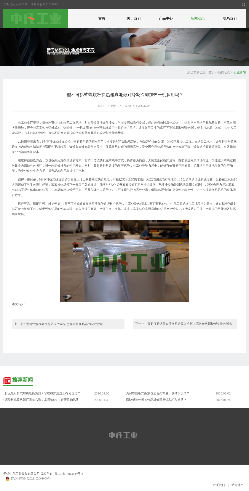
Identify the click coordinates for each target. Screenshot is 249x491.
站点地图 (237, 485)
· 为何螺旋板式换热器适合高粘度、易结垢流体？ (157, 393)
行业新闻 (240, 72)
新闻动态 (198, 18)
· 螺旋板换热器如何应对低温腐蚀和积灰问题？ (155, 399)
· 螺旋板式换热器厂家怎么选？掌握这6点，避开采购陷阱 (41, 399)
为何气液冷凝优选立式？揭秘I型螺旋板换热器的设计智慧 (64, 324)
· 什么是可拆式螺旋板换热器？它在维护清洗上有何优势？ (41, 393)
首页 (101, 18)
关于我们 (134, 18)
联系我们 (230, 18)
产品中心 (166, 18)
